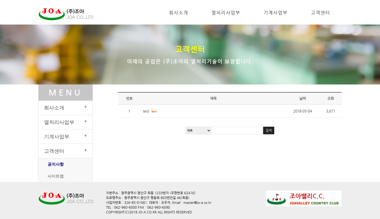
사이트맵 (56, 176)
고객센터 (320, 12)
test (146, 111)
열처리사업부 (226, 12)
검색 (269, 130)
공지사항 (56, 164)
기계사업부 (276, 12)
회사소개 (178, 12)
